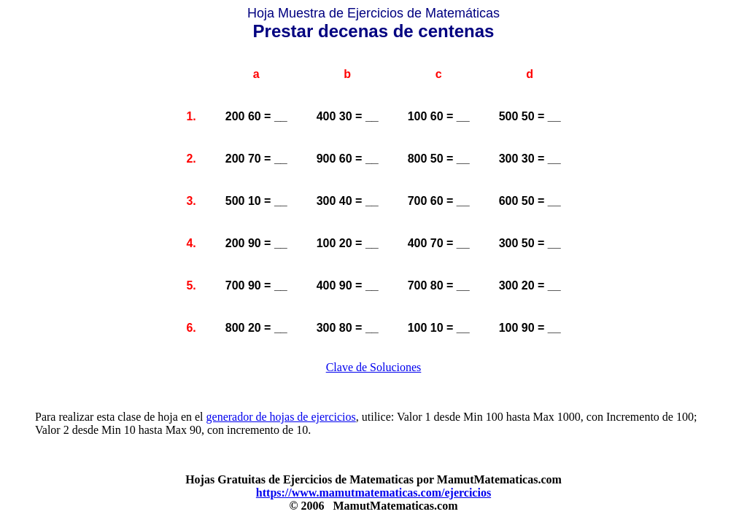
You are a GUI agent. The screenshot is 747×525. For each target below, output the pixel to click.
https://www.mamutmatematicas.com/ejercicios (373, 492)
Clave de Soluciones (374, 367)
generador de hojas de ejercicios (281, 417)
